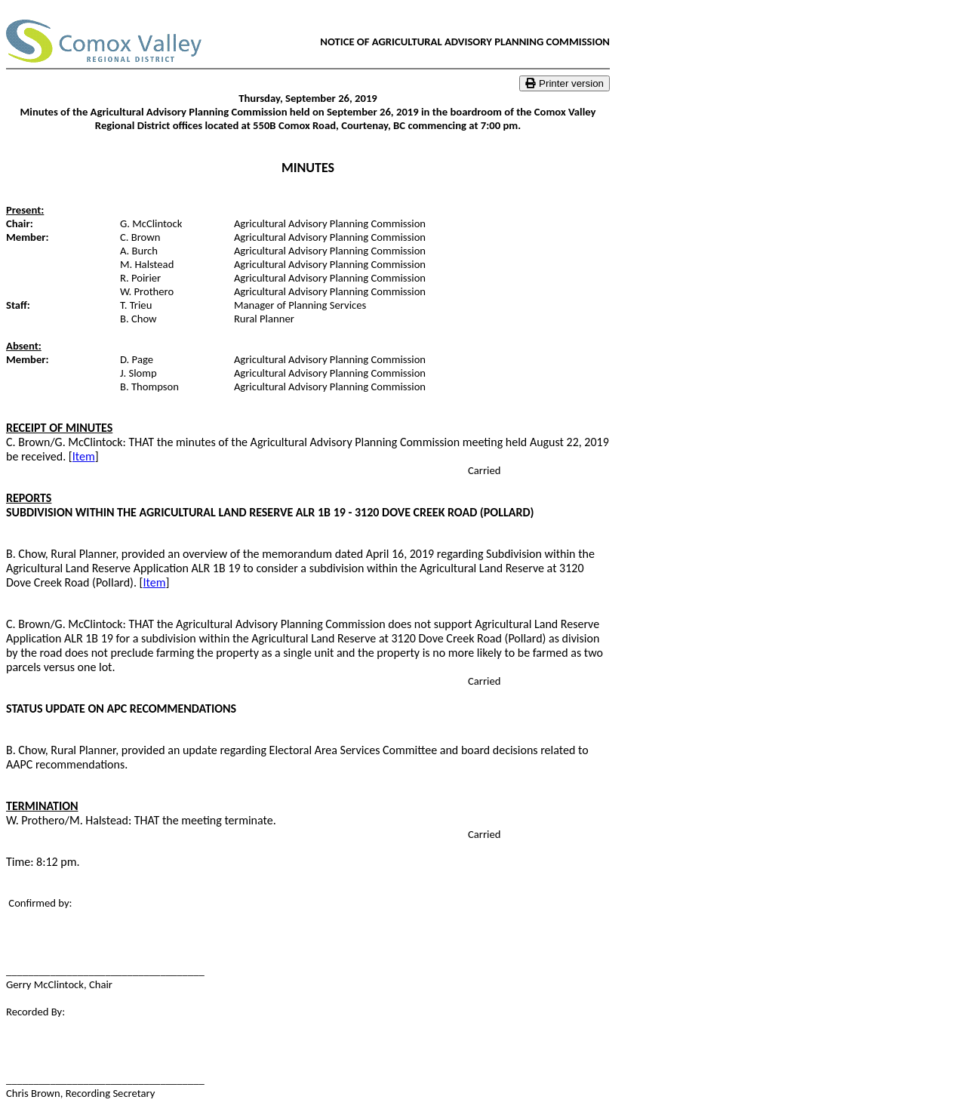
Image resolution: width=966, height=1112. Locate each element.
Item (83, 456)
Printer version (564, 83)
